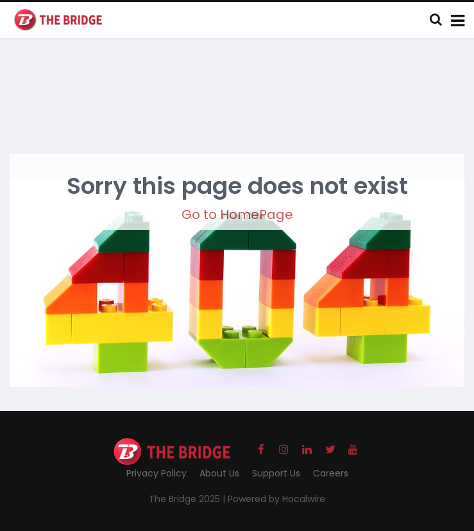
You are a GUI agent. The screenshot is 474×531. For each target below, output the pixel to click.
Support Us (276, 473)
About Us (219, 473)
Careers (330, 473)
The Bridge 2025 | (188, 498)
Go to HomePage (237, 214)
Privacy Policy (156, 473)
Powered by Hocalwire (276, 498)
